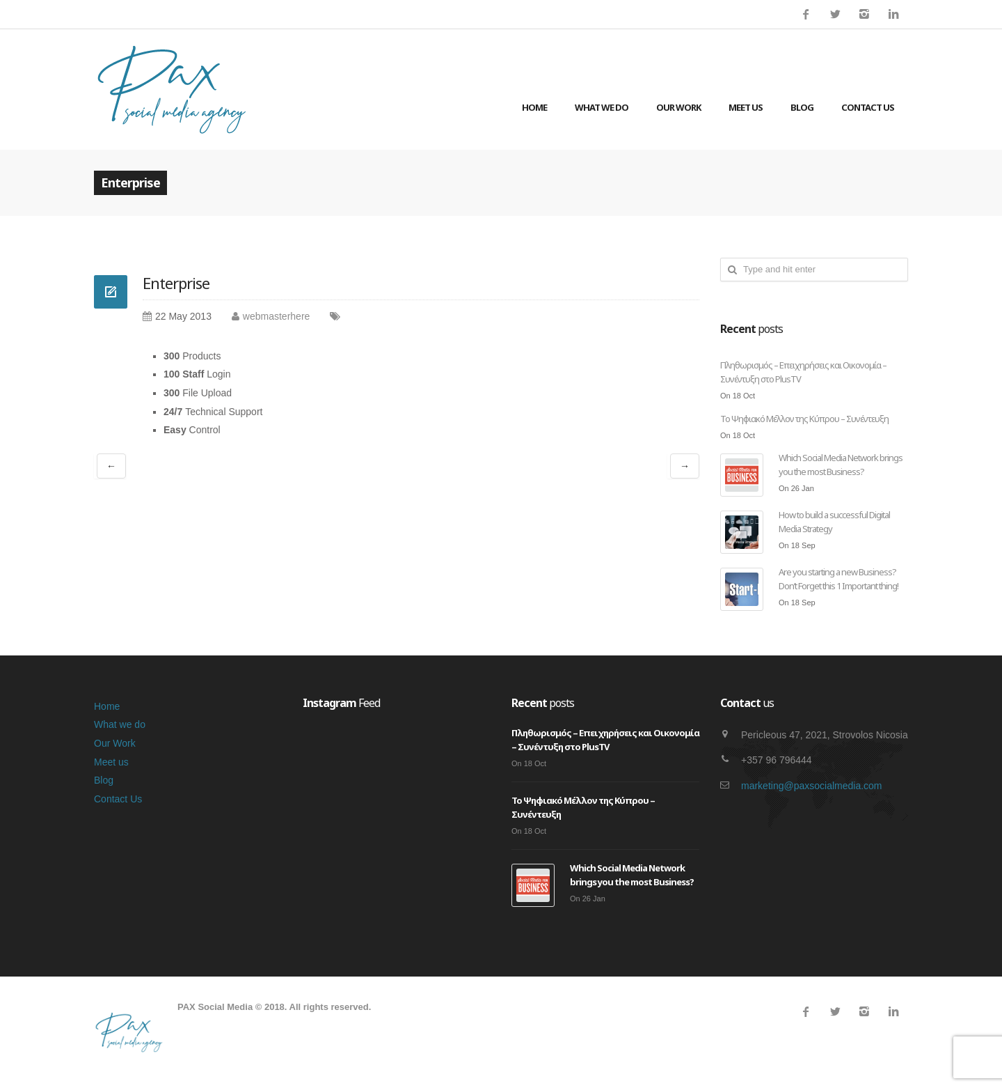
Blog (801, 107)
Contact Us (867, 107)
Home (534, 107)
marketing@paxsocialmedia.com (811, 785)
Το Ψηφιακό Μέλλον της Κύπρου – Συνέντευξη (804, 418)
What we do (601, 107)
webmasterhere (276, 316)
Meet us (746, 107)
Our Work (678, 107)
